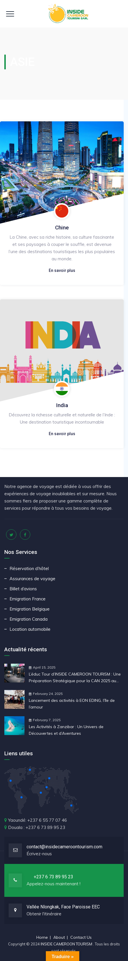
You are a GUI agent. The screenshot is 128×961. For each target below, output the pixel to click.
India (62, 405)
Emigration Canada (29, 619)
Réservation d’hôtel (29, 568)
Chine (62, 227)
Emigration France (28, 599)
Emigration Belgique (30, 609)
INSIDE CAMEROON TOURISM (67, 944)
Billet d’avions (23, 588)
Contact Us (81, 937)
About (59, 937)
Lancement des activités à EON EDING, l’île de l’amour (72, 704)
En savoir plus (62, 270)
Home (42, 937)
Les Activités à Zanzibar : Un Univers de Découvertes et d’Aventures (66, 730)
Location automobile (30, 629)
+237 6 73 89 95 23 (53, 877)
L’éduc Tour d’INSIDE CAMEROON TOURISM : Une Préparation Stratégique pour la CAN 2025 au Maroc (75, 677)
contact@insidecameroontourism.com (64, 846)
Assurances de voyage (32, 578)
